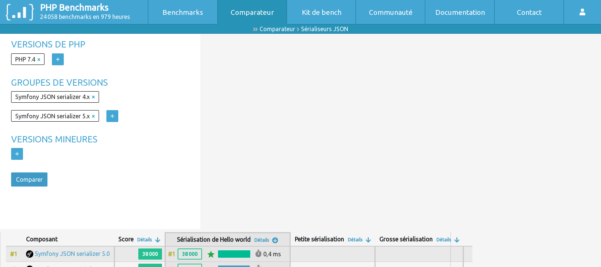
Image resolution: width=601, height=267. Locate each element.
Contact (529, 12)
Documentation (460, 12)
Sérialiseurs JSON (324, 29)
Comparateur (252, 12)
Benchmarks (182, 12)
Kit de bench (321, 12)
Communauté (391, 12)
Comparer (29, 179)
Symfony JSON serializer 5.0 (72, 253)
